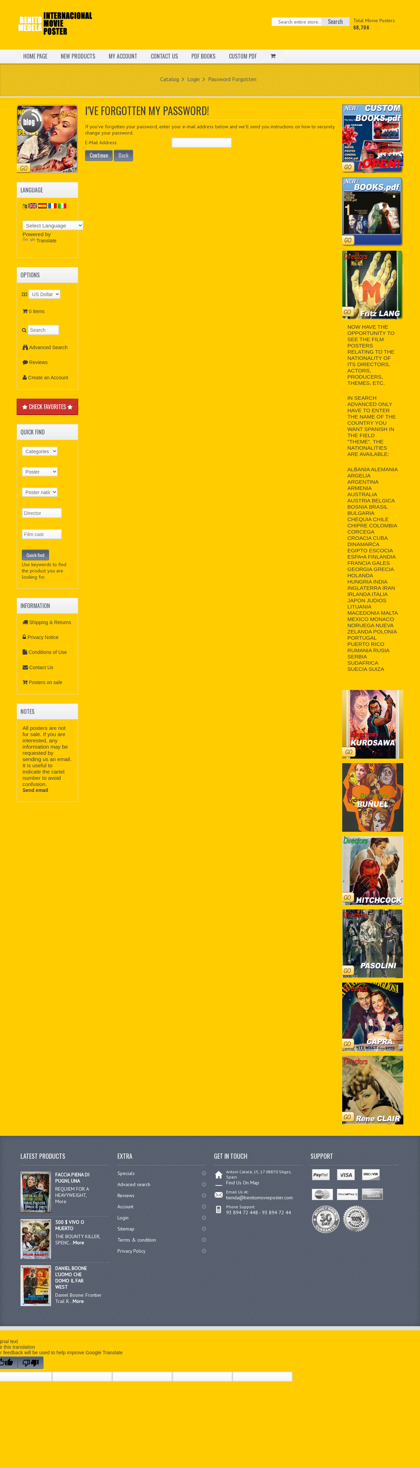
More (78, 1243)
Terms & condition (136, 1240)
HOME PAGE (35, 56)
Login (193, 79)
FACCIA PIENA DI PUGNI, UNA (72, 1178)
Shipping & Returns (50, 622)
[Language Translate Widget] (53, 225)
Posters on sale (46, 682)
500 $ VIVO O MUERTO (69, 1225)
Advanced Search (48, 347)
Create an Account (48, 377)
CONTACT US (164, 56)
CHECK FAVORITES (47, 407)
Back (123, 155)
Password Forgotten (232, 79)
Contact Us (41, 667)
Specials (126, 1173)
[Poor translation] (30, 1362)
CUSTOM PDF (243, 56)
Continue (99, 155)
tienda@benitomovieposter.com (259, 1197)
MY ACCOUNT (123, 56)
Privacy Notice (42, 637)
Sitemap (125, 1229)
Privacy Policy (131, 1251)
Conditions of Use (47, 652)
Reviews (38, 362)
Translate (40, 240)
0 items (36, 311)
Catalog (169, 79)
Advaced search (133, 1184)
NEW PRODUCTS (78, 56)
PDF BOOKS (203, 56)
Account (125, 1206)
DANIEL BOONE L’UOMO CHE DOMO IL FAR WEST (71, 1277)
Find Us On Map (242, 1183)
